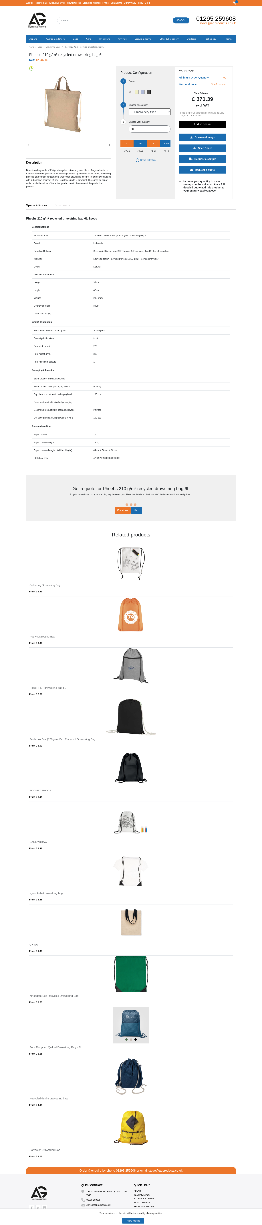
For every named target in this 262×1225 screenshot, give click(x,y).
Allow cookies (133, 1221)
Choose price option (138, 105)
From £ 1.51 (35, 591)
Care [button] (88, 38)
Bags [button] (75, 38)
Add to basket (202, 124)
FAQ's (105, 3)
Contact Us (116, 3)
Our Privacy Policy (133, 3)
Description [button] (34, 162)
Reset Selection (145, 160)
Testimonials (40, 3)
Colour (132, 81)
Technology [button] (210, 38)
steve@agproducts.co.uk (218, 23)
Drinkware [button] (104, 38)
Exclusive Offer (57, 3)
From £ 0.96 (35, 643)
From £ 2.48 (35, 848)
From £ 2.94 (35, 797)
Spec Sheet (202, 148)
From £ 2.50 (35, 1002)
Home (31, 47)
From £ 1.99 (35, 951)
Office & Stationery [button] (169, 38)
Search (181, 20)
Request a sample (202, 159)
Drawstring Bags (53, 47)
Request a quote (202, 169)
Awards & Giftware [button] (55, 38)
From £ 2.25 (35, 899)
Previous (122, 510)
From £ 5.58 (35, 694)
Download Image (202, 137)
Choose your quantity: (139, 122)
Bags (40, 47)
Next (137, 510)
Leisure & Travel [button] (143, 38)
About (29, 3)
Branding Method (92, 3)
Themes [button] (228, 38)
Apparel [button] (33, 38)
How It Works (74, 3)
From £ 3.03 (35, 745)
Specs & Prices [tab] (36, 205)
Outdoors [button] (191, 38)
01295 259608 (216, 18)
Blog (147, 3)
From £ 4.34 (35, 1105)
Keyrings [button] (122, 38)
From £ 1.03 (35, 1156)
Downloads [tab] (62, 205)
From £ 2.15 (35, 1053)
